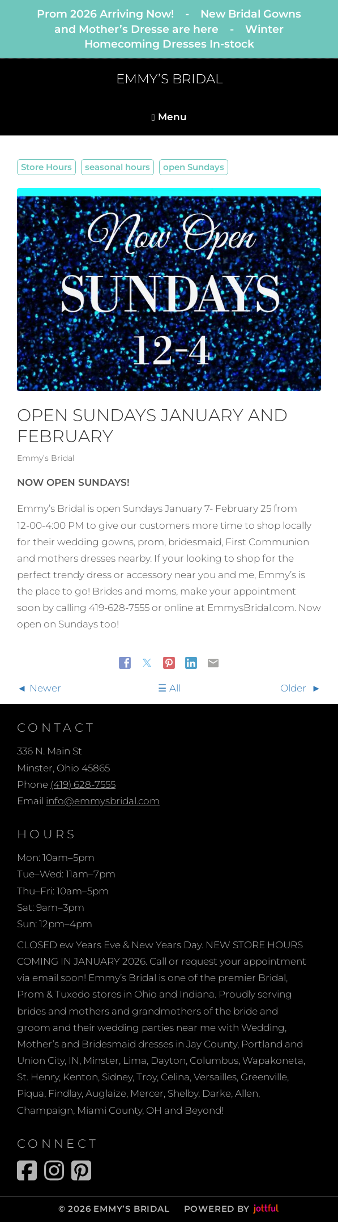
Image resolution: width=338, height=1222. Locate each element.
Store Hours (46, 167)
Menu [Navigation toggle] (168, 117)
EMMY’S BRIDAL (169, 79)
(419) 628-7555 (82, 784)
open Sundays (193, 167)
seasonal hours (117, 167)
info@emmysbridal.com (103, 801)
